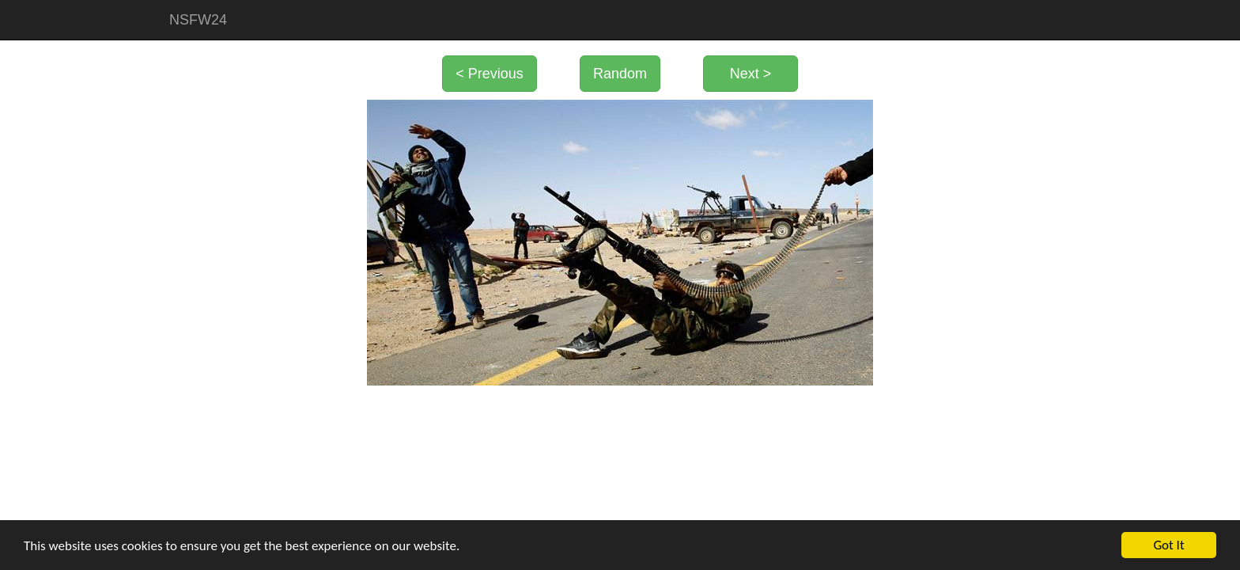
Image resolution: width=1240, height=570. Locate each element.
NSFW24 (198, 20)
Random (620, 74)
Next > (751, 74)
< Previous (490, 74)
